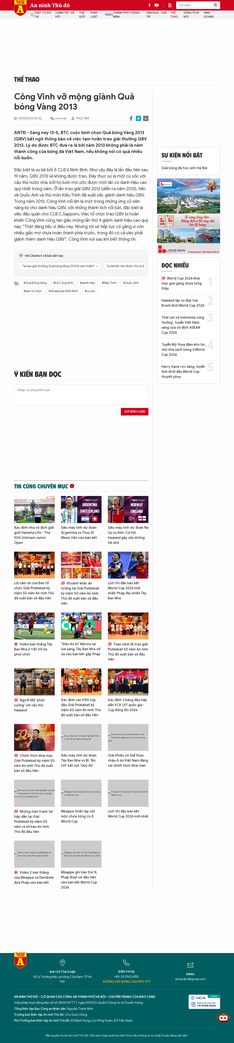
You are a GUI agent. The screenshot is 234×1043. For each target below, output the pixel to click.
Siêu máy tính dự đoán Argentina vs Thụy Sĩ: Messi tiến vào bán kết (79, 533)
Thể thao (174, 15)
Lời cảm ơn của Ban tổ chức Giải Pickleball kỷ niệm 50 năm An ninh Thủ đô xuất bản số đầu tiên (34, 590)
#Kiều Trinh (109, 283)
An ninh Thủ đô (50, 5)
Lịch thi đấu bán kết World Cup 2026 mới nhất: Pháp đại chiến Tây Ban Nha (127, 590)
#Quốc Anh (131, 283)
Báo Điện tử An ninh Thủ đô (20, 8)
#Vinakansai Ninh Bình (63, 291)
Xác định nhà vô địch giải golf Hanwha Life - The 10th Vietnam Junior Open (34, 535)
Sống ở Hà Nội (191, 15)
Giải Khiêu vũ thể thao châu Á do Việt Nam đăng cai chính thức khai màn (128, 760)
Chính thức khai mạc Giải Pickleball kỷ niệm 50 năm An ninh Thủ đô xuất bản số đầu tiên (34, 763)
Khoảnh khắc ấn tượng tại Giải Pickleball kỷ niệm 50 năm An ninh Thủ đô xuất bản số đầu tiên (80, 593)
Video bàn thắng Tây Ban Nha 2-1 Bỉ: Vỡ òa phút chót (33, 649)
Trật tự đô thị (42, 15)
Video (109, 14)
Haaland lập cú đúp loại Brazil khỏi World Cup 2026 (182, 303)
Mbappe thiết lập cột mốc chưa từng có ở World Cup (78, 816)
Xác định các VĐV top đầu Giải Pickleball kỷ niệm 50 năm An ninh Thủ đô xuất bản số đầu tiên (81, 707)
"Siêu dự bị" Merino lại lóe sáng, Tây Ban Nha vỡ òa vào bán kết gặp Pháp (80, 649)
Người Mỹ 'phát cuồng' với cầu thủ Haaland (29, 705)
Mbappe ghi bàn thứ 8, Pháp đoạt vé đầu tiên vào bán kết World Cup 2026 (79, 880)
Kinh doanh (209, 15)
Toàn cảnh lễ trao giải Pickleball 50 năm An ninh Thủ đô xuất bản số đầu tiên (128, 652)
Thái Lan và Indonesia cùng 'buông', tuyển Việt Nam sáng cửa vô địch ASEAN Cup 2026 (182, 325)
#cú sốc (90, 291)
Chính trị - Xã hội (64, 15)
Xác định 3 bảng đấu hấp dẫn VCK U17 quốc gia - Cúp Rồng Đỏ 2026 (127, 705)
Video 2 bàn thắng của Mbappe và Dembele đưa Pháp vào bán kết (34, 877)
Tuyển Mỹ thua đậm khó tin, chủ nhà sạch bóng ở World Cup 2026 (183, 350)
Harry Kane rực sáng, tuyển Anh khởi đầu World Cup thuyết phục (183, 372)
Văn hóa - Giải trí (156, 15)
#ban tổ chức (33, 291)
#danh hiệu (87, 283)
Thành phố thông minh (126, 15)
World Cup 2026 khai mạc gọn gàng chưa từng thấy (181, 283)
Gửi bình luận (134, 411)
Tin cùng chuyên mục (41, 486)
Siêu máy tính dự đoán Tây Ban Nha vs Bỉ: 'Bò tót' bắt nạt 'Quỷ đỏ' (79, 760)
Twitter (138, 118)
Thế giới (82, 15)
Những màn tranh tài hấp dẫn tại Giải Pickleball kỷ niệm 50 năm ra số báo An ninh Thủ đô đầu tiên (33, 822)
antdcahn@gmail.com (190, 979)
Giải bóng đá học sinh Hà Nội (184, 168)
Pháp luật (94, 15)
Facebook (131, 118)
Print (145, 118)
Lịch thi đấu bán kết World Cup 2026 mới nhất (128, 814)
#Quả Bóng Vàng (35, 283)
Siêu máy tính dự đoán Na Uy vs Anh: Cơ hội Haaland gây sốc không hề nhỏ (128, 535)
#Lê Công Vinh (63, 283)
